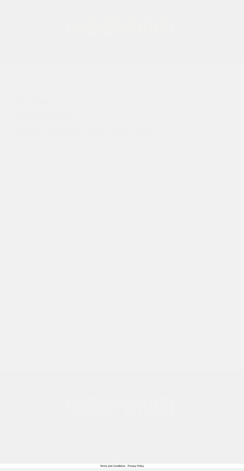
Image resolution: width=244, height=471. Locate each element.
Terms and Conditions (112, 465)
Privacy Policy (136, 465)
